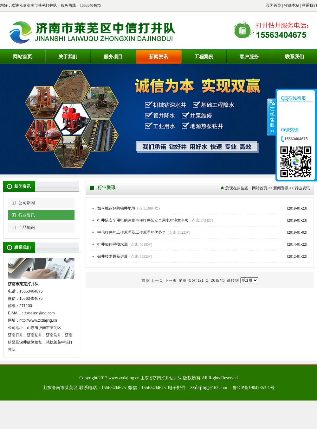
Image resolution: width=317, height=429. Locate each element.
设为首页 (273, 5)
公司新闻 (26, 202)
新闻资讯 (280, 188)
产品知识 (26, 227)
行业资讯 (26, 215)
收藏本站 (291, 5)
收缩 (271, 117)
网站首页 (259, 188)
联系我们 (309, 5)
